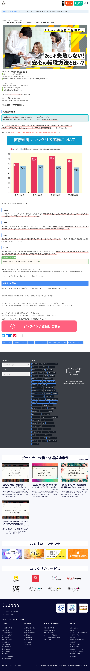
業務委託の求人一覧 (49, 628)
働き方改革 (34, 364)
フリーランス (46, 426)
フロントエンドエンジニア (38, 370)
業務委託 (34, 423)
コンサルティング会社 (52, 399)
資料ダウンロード (74, 656)
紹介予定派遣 (52, 342)
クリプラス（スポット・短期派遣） (79, 632)
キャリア (34, 429)
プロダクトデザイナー (47, 420)
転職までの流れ (28, 639)
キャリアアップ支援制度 (46, 411)
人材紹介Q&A (27, 635)
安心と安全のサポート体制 (76, 649)
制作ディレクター (78, 342)
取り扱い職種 (73, 642)
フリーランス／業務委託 (51, 623)
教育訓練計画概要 (6, 658)
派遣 (65, 342)
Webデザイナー (7, 342)
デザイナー (53, 402)
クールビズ (43, 438)
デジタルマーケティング (38, 393)
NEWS (21, 619)
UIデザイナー (52, 408)
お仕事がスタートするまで (51, 630)
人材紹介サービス (74, 635)
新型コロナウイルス (37, 378)
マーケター (52, 367)
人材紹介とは (27, 630)
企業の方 (72, 623)
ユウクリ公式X (7, 614)
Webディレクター (36, 414)
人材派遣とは (5, 630)
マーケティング (36, 417)
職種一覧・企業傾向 (7, 639)
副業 (44, 384)
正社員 (60, 342)
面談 (54, 432)
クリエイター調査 (74, 646)
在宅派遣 (34, 384)
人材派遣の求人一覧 (7, 628)
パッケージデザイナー (37, 390)
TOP (4, 619)
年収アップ (42, 399)
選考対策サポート (28, 644)
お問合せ (20, 665)
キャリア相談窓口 (47, 432)
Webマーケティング (37, 381)
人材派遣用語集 (6, 644)
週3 (40, 367)
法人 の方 (63, 3)
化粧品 (46, 375)
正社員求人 (48, 393)
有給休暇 (52, 375)
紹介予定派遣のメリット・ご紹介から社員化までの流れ (21, 261)
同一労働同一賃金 (36, 432)
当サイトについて (52, 438)
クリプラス (34, 375)
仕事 (44, 423)
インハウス (49, 370)
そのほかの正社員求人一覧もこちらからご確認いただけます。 (24, 276)
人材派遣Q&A (5, 642)
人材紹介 (40, 373)
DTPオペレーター (36, 408)
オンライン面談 (36, 420)
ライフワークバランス (50, 390)
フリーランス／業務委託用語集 (52, 637)
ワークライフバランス (37, 387)
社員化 (55, 364)
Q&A (33, 435)
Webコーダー (35, 444)
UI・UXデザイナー (48, 405)
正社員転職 (27, 623)
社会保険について (6, 646)
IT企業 (33, 402)
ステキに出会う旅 (36, 426)
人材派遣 (5, 623)
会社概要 (4, 665)
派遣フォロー (51, 381)
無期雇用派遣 (35, 411)
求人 (39, 423)
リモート (45, 367)
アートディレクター (41, 342)
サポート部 (34, 399)
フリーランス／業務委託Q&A (51, 635)
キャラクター (50, 423)
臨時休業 (34, 441)
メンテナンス (40, 435)
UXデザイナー (48, 435)
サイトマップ (12, 665)
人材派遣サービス (74, 630)
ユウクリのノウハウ (75, 644)
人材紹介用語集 (28, 637)
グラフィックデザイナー (20, 342)
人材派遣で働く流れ (7, 632)
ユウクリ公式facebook (10, 611)
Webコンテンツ (49, 396)
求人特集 (45, 441)
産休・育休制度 (6, 651)
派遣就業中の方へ (48, 378)
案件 (45, 381)
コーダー (31, 342)
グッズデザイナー (49, 387)
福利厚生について (6, 649)
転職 (69, 342)
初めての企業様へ (74, 628)
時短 (50, 441)
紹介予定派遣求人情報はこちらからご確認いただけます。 (22, 269)
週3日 (39, 384)
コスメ (41, 375)
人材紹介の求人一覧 (29, 628)
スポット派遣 (52, 373)
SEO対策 (55, 393)
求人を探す (13, 619)
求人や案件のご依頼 (75, 653)
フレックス (34, 367)
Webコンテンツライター (38, 396)
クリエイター (54, 417)
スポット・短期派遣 (7, 635)
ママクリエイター (51, 384)
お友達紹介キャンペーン (44, 429)
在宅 (41, 364)
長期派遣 (34, 373)
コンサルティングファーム (76, 651)
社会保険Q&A (5, 653)
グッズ (52, 426)
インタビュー (35, 438)
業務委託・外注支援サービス (77, 639)
